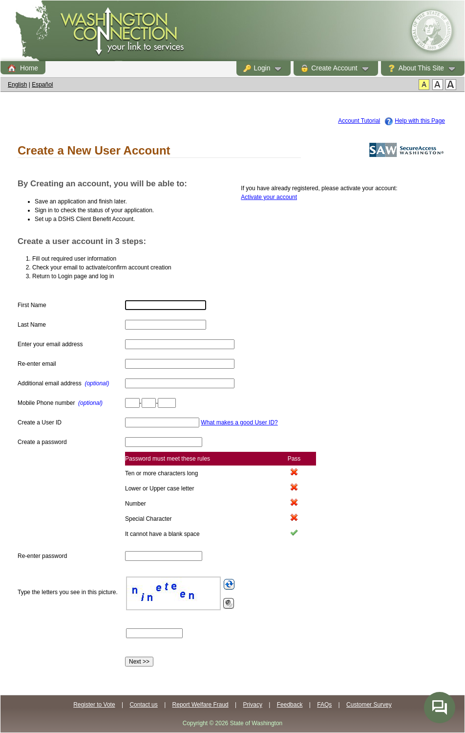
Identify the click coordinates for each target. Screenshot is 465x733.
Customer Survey (369, 704)
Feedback (290, 704)
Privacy (252, 704)
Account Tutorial (359, 120)
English (17, 84)
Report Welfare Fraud (200, 704)
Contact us (143, 704)
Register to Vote (94, 704)
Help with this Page (420, 120)
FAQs (324, 704)
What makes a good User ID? (239, 422)
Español (42, 84)
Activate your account (269, 197)
